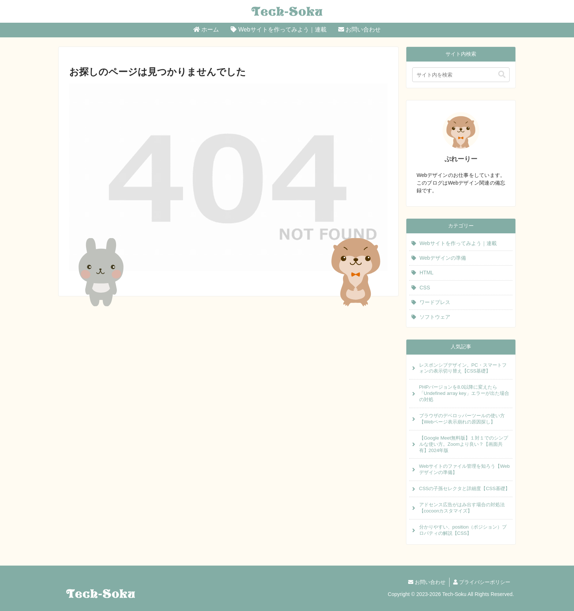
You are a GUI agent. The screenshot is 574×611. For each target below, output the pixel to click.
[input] (461, 74)
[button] (501, 74)
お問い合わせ (427, 582)
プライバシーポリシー (481, 582)
